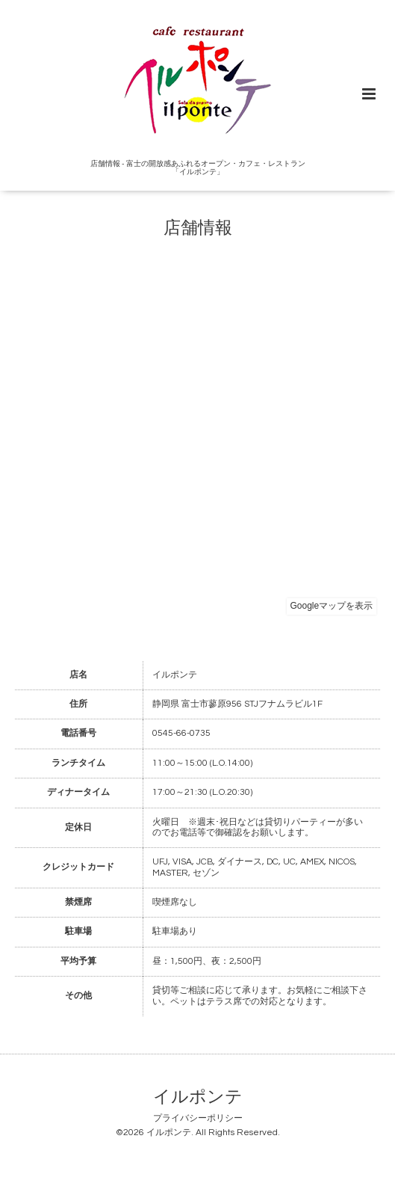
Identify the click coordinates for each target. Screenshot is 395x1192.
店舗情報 (198, 228)
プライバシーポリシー (198, 1118)
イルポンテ (198, 1097)
